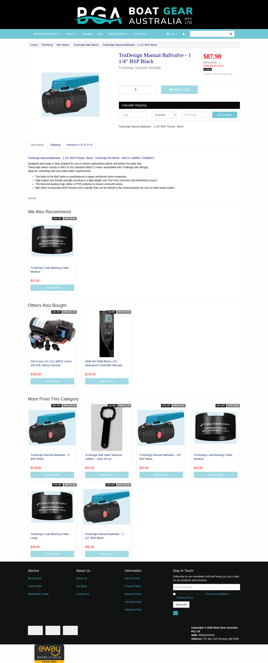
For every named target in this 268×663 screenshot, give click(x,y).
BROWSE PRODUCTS (47, 33)
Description (37, 144)
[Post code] (194, 115)
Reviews (79, 144)
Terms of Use (132, 578)
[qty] (134, 115)
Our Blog (81, 586)
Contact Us (140, 33)
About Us (71, 33)
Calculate (225, 114)
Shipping (55, 144)
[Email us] (175, 613)
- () (172, 33)
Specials (87, 33)
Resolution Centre (38, 593)
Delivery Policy (133, 609)
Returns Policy (133, 593)
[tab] (37, 145)
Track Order (35, 586)
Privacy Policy (133, 586)
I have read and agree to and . (203, 595)
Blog (100, 33)
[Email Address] (206, 587)
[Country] (164, 115)
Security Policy (133, 601)
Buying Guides (118, 33)
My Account (34, 578)
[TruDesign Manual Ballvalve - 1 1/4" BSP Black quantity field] (137, 89)
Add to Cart (179, 90)
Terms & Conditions (217, 593)
